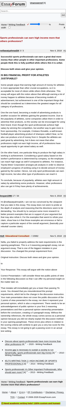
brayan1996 (6, 196)
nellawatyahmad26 (9, 50)
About (13, 392)
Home (4, 24)
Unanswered (36, 3)
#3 (64, 236)
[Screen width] (39, 24)
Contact (21, 397)
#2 (64, 196)
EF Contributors (35, 392)
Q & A (22, 392)
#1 (64, 50)
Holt (2, 236)
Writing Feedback (17, 24)
